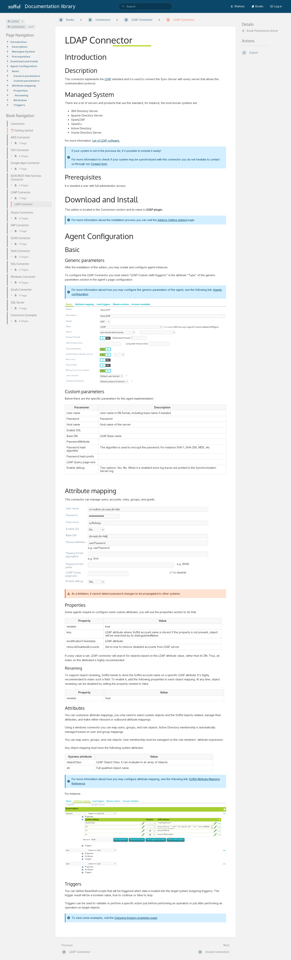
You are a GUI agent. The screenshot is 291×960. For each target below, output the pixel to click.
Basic (15, 71)
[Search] (123, 6)
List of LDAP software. (106, 140)
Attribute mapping (24, 85)
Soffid (13, 21)
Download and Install (24, 61)
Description (19, 46)
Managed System (23, 51)
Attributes (20, 100)
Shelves (238, 6)
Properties (20, 90)
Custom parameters (26, 80)
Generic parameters (26, 75)
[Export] (263, 52)
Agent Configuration (23, 66)
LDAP (31, 26)
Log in (276, 6)
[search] (146, 6)
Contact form (99, 163)
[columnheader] (81, 407)
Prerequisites (21, 56)
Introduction (18, 41)
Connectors (16, 26)
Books (257, 6)
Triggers (19, 104)
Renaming (21, 95)
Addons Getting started (172, 220)
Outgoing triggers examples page (135, 917)
